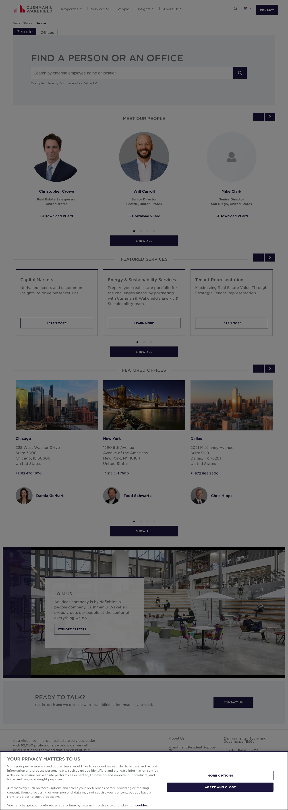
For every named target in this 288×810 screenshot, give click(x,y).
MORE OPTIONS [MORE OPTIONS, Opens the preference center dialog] (220, 797)
